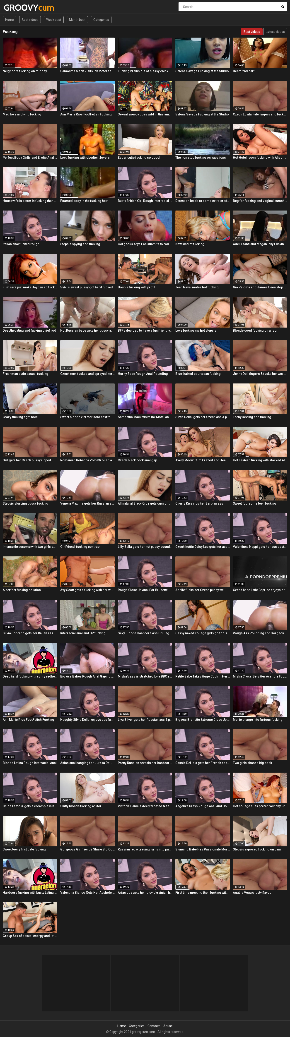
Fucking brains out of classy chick (143, 71)
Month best (77, 20)
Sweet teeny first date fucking (24, 849)
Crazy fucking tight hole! (21, 417)
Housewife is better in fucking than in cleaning (30, 201)
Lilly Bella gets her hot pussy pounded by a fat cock (145, 546)
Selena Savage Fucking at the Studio (202, 71)
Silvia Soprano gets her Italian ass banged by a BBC (30, 633)
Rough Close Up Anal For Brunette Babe (145, 590)
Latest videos (275, 32)
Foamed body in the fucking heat (84, 201)
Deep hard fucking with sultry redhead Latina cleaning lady (30, 676)
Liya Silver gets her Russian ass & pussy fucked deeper (145, 719)
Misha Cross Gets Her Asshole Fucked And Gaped (260, 676)
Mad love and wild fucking (22, 114)
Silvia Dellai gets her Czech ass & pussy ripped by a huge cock (202, 417)
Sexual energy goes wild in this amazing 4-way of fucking (145, 114)
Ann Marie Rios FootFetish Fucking (86, 114)
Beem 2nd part (243, 71)
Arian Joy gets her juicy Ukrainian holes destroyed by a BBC (145, 892)
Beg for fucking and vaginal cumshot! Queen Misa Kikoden (260, 201)
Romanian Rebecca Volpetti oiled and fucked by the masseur (87, 460)
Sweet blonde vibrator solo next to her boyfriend (87, 417)
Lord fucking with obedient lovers (85, 157)
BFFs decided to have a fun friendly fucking (145, 330)
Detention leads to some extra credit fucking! (202, 201)
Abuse (168, 1026)
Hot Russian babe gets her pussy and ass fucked (87, 330)
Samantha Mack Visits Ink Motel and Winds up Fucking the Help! (87, 71)
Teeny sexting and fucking (252, 417)
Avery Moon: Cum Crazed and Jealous (202, 460)
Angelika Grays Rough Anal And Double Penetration (202, 806)
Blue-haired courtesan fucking (198, 374)
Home (9, 20)
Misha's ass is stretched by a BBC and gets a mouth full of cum (145, 676)
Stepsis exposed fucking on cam (257, 849)
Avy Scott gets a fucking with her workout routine (87, 590)
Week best (53, 20)
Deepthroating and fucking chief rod (29, 330)
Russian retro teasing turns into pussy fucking (145, 849)
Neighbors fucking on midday (25, 71)
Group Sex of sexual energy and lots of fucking (30, 936)
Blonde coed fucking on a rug (255, 330)
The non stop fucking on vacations (200, 157)
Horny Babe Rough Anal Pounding (143, 374)
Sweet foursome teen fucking (254, 503)
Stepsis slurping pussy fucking (25, 503)
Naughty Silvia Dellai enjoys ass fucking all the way (87, 719)
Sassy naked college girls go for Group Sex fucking (202, 633)
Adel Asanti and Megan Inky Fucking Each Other (260, 244)
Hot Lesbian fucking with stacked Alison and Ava (260, 460)
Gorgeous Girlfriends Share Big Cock (87, 849)
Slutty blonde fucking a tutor (81, 806)
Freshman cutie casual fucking (25, 374)
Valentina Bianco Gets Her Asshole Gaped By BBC (87, 892)
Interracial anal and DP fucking (83, 633)
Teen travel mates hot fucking (197, 287)
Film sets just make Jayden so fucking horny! (30, 287)
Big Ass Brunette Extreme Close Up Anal (202, 719)
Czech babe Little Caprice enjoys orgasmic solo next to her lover (260, 590)
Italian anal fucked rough (21, 244)
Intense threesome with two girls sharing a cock (30, 546)
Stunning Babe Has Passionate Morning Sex (202, 849)
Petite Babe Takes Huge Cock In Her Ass (202, 676)
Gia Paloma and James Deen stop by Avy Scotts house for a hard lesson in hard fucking (260, 287)
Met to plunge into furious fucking (258, 719)
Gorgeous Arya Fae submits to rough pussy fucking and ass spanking (145, 244)
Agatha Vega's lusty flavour (253, 892)
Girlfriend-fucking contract (80, 546)
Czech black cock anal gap (137, 460)
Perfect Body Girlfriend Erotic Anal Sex (30, 157)
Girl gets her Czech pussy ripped (27, 460)
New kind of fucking (189, 244)
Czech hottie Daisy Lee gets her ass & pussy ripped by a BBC (202, 546)
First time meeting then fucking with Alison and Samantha (202, 892)
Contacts (153, 1026)
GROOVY (16, 7)
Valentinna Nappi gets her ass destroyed (260, 546)
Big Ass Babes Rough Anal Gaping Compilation (87, 676)
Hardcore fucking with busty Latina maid (30, 892)
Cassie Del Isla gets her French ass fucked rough (202, 763)
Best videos (30, 20)
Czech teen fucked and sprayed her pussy (87, 374)
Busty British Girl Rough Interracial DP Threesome (145, 201)
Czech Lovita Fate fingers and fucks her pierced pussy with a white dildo (260, 114)
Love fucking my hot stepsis (195, 330)
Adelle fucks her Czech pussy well (200, 590)
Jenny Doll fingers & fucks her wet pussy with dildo (260, 374)
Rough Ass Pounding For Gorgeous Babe (260, 633)
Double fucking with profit (136, 287)
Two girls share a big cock (252, 763)
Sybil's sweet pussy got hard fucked (86, 287)
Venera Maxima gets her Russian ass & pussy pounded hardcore (87, 503)
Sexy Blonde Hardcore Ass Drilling (143, 633)
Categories (101, 20)
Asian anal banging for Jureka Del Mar (87, 763)
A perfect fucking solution (22, 590)
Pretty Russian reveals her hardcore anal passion (145, 763)
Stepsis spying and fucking (80, 244)
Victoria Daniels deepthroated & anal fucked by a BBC (145, 806)
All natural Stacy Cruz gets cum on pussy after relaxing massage (145, 503)
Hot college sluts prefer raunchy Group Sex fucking (260, 806)
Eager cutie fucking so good (139, 157)
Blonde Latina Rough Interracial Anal (30, 763)
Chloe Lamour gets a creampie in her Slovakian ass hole (30, 806)
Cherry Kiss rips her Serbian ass (199, 503)
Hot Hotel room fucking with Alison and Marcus (260, 157)
